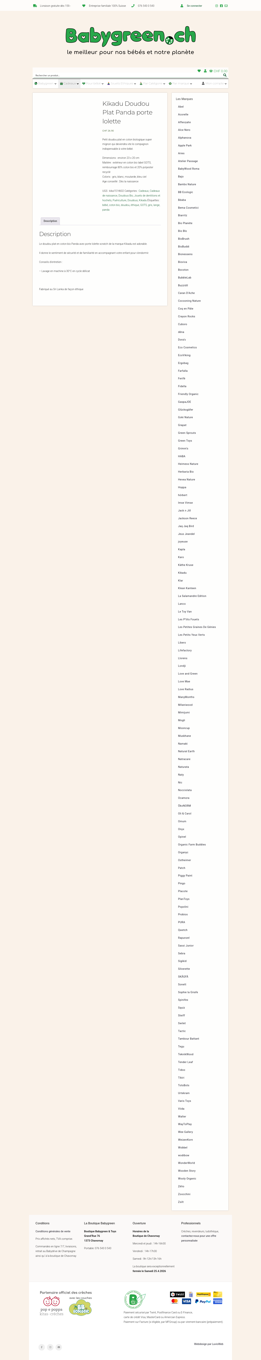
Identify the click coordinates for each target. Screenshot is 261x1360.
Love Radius (185, 689)
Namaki (183, 743)
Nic (180, 782)
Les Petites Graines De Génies (197, 627)
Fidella (182, 386)
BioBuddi (183, 246)
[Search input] (128, 75)
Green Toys (185, 440)
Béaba (182, 200)
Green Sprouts (187, 433)
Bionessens (185, 254)
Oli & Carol (184, 813)
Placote (183, 891)
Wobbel (183, 1147)
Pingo (181, 883)
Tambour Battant (188, 1038)
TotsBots (183, 1085)
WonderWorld (186, 1163)
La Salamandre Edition (192, 596)
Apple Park (185, 145)
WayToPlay (185, 1124)
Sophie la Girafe (188, 992)
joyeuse (183, 541)
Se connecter (194, 5)
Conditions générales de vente (53, 1231)
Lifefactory (185, 650)
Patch (181, 868)
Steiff (181, 1015)
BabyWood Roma (189, 168)
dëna (181, 332)
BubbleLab (184, 277)
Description (50, 221)
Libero (182, 642)
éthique (135, 205)
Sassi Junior (186, 945)
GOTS (143, 205)
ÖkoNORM (184, 805)
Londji (182, 665)
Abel (181, 106)
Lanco (182, 603)
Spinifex (183, 999)
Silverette (184, 968)
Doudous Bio (126, 195)
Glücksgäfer (185, 409)
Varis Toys (184, 1101)
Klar (180, 580)
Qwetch (183, 930)
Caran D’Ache (186, 293)
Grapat (182, 425)
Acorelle (183, 114)
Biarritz (182, 215)
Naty (181, 774)
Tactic (182, 1031)
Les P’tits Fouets (188, 619)
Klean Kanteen (187, 588)
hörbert (182, 495)
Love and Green (188, 673)
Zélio (181, 1186)
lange (156, 205)
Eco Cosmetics (187, 347)
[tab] (50, 221)
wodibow (183, 1155)
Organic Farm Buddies (192, 844)
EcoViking (184, 355)
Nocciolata (185, 790)
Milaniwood (185, 704)
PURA (181, 922)
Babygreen (130, 41)
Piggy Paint (185, 875)
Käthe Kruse (185, 565)
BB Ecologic (185, 192)
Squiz (181, 1007)
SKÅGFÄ (183, 976)
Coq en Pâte (185, 308)
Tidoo (181, 1070)
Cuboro (182, 324)
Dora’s (182, 339)
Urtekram (184, 1093)
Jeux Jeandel (186, 534)
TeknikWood (186, 1054)
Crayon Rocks (186, 316)
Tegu (181, 1046)
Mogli (181, 720)
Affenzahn (184, 122)
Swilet (182, 1023)
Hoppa (182, 487)
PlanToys (184, 899)
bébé (105, 205)
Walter (182, 1116)
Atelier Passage (188, 161)
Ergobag (183, 363)
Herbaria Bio (186, 471)
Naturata (183, 767)
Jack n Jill (184, 510)
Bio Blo (182, 231)
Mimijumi (184, 712)
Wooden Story (187, 1170)
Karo (181, 557)
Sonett (182, 984)
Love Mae (184, 681)
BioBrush (184, 238)
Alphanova (184, 137)
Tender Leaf (185, 1062)
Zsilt (181, 1202)
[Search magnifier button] (224, 75)
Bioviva (182, 262)
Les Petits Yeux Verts (191, 634)
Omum (182, 821)
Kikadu (143, 200)
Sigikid (182, 961)
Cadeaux (144, 190)
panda (105, 209)
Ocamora (184, 798)
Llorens (182, 658)
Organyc (183, 852)
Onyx (181, 829)
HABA (182, 456)
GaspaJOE (184, 402)
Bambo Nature (187, 184)
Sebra (181, 953)
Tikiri (181, 1077)
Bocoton (183, 269)
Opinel (182, 836)
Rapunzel (184, 937)
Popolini (183, 906)
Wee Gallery (185, 1132)
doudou (125, 205)
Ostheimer (184, 860)
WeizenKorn (185, 1139)
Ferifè (181, 378)
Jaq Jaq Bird (186, 526)
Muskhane (184, 736)
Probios (183, 914)
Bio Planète (185, 223)
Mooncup (184, 728)
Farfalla (183, 370)
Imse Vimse (185, 502)
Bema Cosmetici (188, 207)
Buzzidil (183, 285)
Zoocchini (184, 1194)
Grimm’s (183, 448)
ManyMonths (186, 697)
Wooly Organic (187, 1178)
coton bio (114, 205)
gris (150, 205)
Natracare (184, 759)
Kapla (181, 549)
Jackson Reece (187, 518)
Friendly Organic (188, 394)
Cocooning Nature (189, 300)
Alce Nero (184, 130)
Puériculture (120, 200)
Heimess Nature (188, 464)
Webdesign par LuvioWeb (208, 1344)
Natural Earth (186, 751)
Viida (181, 1108)
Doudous (132, 200)
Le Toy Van (185, 611)
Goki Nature (185, 417)
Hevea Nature (186, 479)
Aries (181, 153)
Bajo (181, 176)
